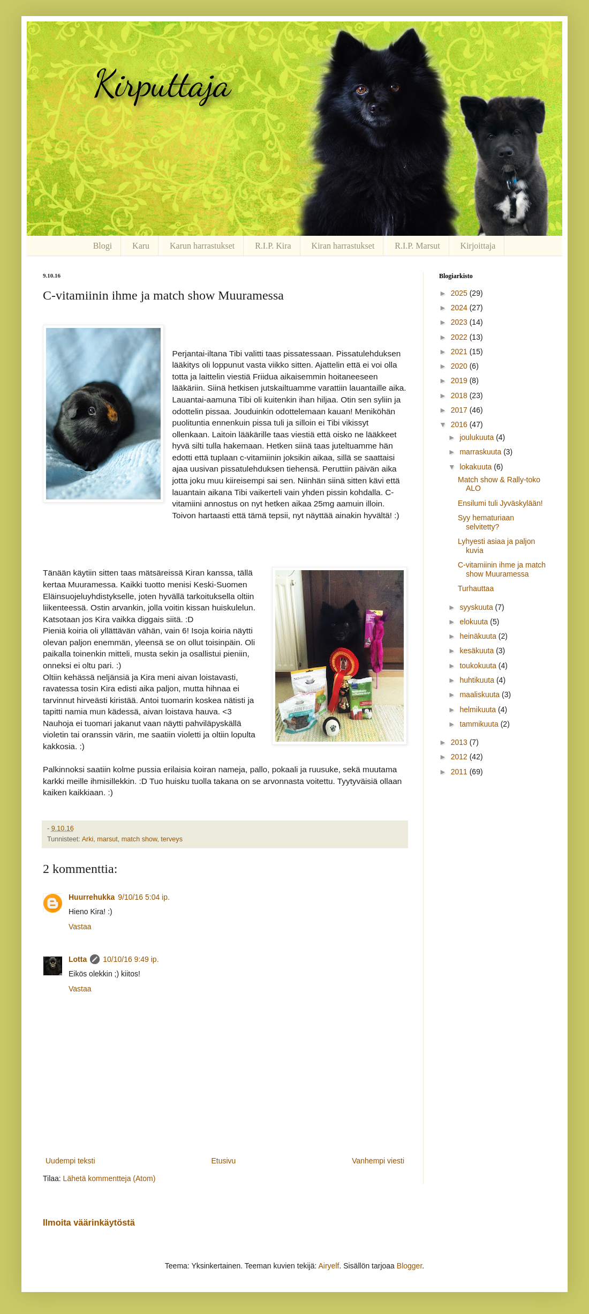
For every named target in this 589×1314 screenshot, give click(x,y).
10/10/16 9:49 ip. (130, 959)
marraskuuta (481, 451)
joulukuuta (477, 437)
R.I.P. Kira (273, 245)
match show (139, 839)
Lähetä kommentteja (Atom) (109, 1178)
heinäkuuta (478, 636)
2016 (460, 424)
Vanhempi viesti (378, 1160)
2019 (460, 380)
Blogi (102, 245)
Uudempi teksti (70, 1160)
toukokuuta (478, 665)
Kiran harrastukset (343, 245)
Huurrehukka (92, 897)
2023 (460, 322)
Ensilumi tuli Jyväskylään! (500, 503)
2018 (460, 395)
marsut (107, 839)
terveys (172, 839)
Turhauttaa (476, 588)
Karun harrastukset (202, 245)
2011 (460, 771)
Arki (88, 839)
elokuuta (474, 621)
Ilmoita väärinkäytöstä (89, 1222)
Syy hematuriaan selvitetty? (486, 522)
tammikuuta (479, 724)
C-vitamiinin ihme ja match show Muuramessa (502, 569)
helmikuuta (478, 709)
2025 (460, 293)
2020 (460, 366)
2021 (460, 351)
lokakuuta (476, 466)
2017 (460, 410)
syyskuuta (477, 607)
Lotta (78, 959)
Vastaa (80, 926)
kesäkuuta (477, 650)
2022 (460, 337)
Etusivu (223, 1160)
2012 (460, 756)
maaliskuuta (480, 694)
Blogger (409, 1265)
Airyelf (328, 1265)
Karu (140, 245)
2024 (460, 307)
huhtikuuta (477, 680)
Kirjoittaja (478, 245)
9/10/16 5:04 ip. (144, 897)
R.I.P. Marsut (417, 245)
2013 (460, 742)
